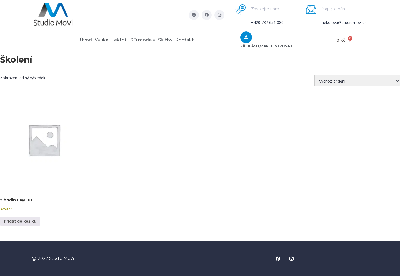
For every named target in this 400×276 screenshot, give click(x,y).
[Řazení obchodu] (357, 80)
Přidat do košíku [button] (20, 221)
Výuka (93, 40)
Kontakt (198, 40)
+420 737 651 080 (267, 22)
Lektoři (117, 40)
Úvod (72, 40)
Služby (173, 40)
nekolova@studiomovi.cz (344, 22)
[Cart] (343, 40)
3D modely (145, 40)
